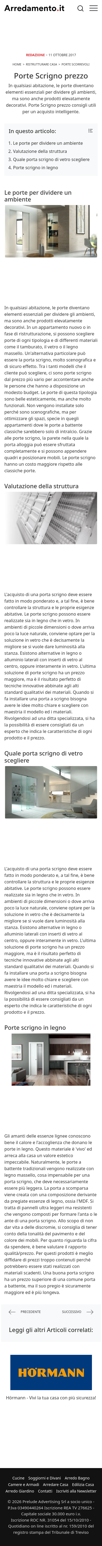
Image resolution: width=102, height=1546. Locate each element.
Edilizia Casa (83, 1484)
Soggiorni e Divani (44, 1478)
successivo (77, 1312)
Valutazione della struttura (40, 151)
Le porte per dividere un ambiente (48, 143)
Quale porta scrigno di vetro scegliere (51, 159)
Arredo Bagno (77, 1478)
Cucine (18, 1478)
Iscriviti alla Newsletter (76, 1491)
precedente (25, 1312)
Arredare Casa (55, 1484)
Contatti (45, 1491)
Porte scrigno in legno (35, 168)
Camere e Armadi (23, 1484)
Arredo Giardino (19, 1491)
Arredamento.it (34, 8)
